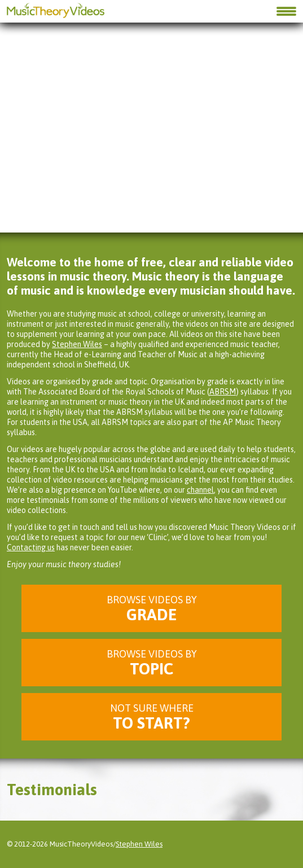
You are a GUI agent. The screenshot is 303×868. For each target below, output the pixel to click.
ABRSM (222, 391)
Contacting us (31, 547)
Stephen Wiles (77, 344)
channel (200, 489)
